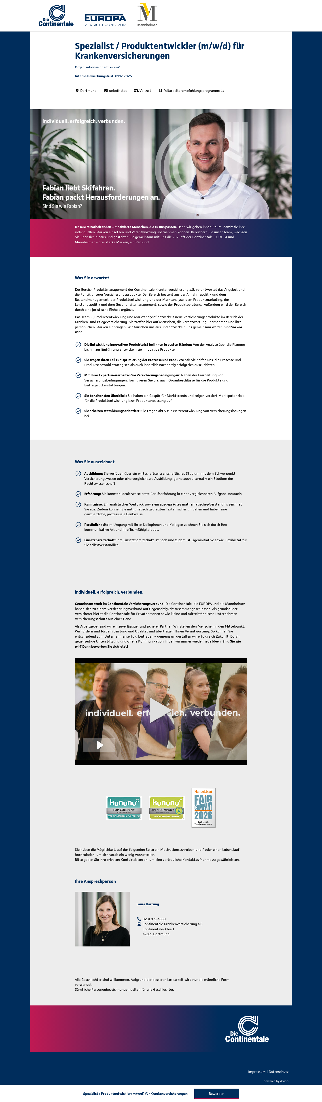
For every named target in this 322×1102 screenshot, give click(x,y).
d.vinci (284, 1081)
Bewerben (216, 1093)
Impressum (257, 1071)
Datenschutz (278, 1071)
